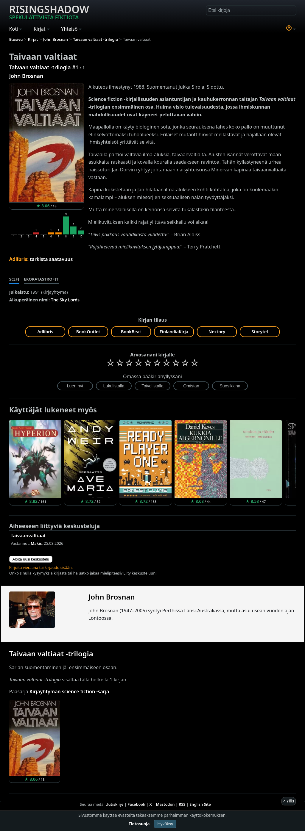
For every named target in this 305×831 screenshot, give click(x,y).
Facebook (136, 804)
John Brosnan (26, 75)
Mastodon (165, 804)
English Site (200, 804)
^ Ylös (288, 801)
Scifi (14, 279)
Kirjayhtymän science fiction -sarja (69, 691)
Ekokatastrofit (41, 279)
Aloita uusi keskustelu (31, 559)
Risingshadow (49, 11)
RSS (182, 804)
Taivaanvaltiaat (28, 535)
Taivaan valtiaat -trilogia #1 (44, 67)
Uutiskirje (114, 804)
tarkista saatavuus (51, 259)
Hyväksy (165, 823)
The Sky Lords (65, 300)
